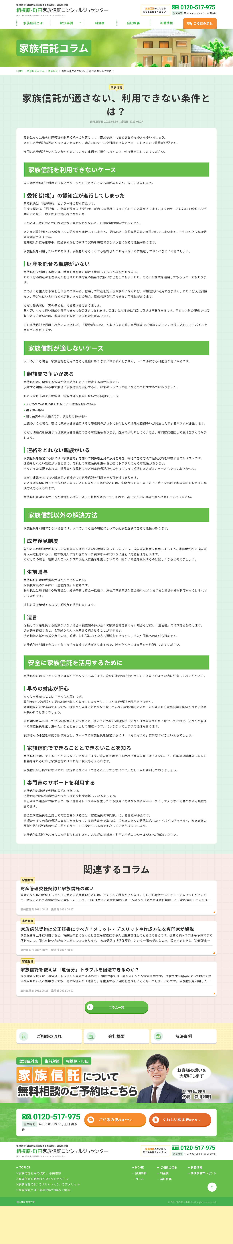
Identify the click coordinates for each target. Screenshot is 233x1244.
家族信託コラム (36, 71)
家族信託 (53, 71)
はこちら (109, 1123)
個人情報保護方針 (25, 1205)
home (19, 71)
